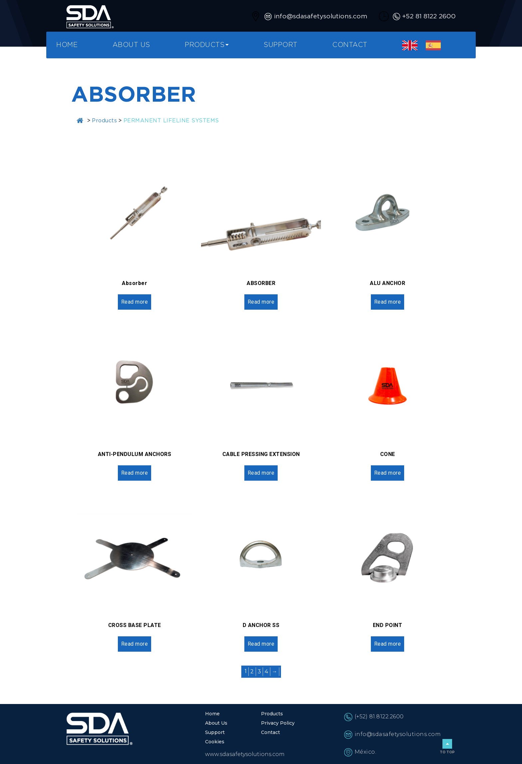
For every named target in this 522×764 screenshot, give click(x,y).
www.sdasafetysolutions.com (245, 754)
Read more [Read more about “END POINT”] (387, 644)
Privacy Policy (278, 723)
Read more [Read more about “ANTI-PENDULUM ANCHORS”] (134, 473)
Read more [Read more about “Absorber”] (134, 302)
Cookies (214, 742)
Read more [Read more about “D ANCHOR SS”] (261, 644)
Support (281, 45)
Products (204, 45)
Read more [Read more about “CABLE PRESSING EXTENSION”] (261, 473)
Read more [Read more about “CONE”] (387, 473)
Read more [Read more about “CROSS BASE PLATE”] (134, 644)
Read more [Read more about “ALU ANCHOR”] (387, 302)
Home (67, 45)
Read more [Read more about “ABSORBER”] (261, 302)
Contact (350, 45)
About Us (131, 45)
